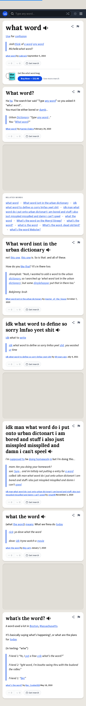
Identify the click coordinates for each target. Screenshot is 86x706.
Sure (16, 471)
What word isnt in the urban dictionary (45, 203)
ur (10, 350)
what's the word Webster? (25, 230)
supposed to (17, 459)
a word (28, 44)
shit (62, 345)
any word (38, 44)
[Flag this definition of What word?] (78, 91)
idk (7, 338)
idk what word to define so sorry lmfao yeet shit (28, 356)
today (59, 524)
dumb (42, 110)
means (29, 524)
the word (18, 524)
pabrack (23, 56)
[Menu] (80, 13)
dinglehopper (41, 283)
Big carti (27, 548)
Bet (23, 678)
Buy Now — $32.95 (30, 78)
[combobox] (40, 13)
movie (40, 541)
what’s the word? (14, 685)
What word (21, 122)
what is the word (28, 225)
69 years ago (61, 356)
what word (11, 56)
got (27, 656)
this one (15, 258)
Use (8, 36)
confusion (21, 36)
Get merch (32, 63)
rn (51, 459)
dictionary (14, 279)
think (18, 44)
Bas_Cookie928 (32, 685)
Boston (34, 626)
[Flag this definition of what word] (77, 26)
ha (11, 101)
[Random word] (68, 14)
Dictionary (23, 117)
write (23, 338)
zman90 (52, 494)
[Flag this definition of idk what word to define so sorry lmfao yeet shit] (78, 322)
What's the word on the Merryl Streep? (39, 221)
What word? (11, 129)
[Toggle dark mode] (75, 13)
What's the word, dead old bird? (61, 225)
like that (25, 267)
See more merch (51, 78)
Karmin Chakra (27, 129)
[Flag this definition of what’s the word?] (78, 617)
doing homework (39, 459)
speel (18, 485)
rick (11, 532)
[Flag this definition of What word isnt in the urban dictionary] (78, 242)
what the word (13, 548)
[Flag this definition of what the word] (78, 515)
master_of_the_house (55, 299)
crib (39, 656)
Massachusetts (48, 626)
